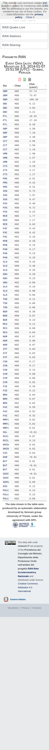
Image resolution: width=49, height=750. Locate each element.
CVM (5, 374)
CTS (5, 166)
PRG (5, 178)
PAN (5, 249)
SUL (5, 432)
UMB (5, 153)
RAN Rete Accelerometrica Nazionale (28, 572)
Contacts (36, 608)
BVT (5, 461)
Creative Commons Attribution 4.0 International (28, 587)
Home (16, 20)
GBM (5, 91)
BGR (5, 311)
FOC (5, 228)
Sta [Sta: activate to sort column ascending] (5, 85)
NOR (5, 336)
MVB (5, 241)
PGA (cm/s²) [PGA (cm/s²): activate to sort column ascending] (33, 86)
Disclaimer (13, 608)
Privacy (25, 608)
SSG (5, 191)
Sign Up (31, 20)
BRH (5, 395)
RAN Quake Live (13, 27)
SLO (5, 286)
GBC (5, 103)
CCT (5, 141)
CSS (5, 453)
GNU (5, 274)
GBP (5, 128)
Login (23, 20)
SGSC (6, 473)
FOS (5, 203)
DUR (5, 457)
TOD (5, 299)
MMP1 (6, 419)
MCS (5, 324)
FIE (5, 386)
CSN (5, 361)
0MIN (6, 444)
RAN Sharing (11, 45)
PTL (5, 116)
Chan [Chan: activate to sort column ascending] (18, 85)
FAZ (5, 407)
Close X (30, 17)
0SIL (6, 436)
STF (5, 349)
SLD (5, 261)
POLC (6, 490)
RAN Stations (11, 36)
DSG (5, 486)
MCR (5, 216)
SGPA (6, 482)
